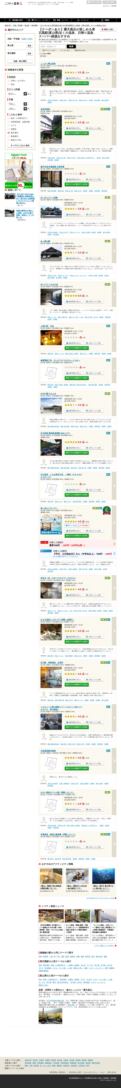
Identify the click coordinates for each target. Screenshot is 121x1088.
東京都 (59, 1060)
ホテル (55, 968)
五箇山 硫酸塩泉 (64, 783)
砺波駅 (101, 317)
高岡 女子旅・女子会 (80, 611)
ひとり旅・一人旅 (65, 968)
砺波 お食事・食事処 (71, 353)
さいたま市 (47, 1066)
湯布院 (88, 1063)
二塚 (51, 956)
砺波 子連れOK (62, 317)
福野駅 (50, 102)
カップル (90, 965)
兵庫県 (47, 1060)
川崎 (31, 1066)
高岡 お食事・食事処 (95, 611)
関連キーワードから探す (14, 1068)
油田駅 (50, 319)
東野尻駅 (104, 191)
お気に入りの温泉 (94, 2)
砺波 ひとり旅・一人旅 (76, 317)
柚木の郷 (71, 1005)
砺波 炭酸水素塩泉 (53, 426)
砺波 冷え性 (78, 191)
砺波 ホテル (83, 353)
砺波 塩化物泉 (52, 191)
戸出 (58, 956)
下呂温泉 (56, 1063)
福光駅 (91, 100)
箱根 (34, 1063)
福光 (93, 956)
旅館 (86, 968)
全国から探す (27, 39)
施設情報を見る (74, 78)
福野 (82, 956)
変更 (29, 46)
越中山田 (99, 956)
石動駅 (105, 611)
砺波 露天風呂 (93, 385)
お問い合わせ (111, 1072)
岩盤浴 (13, 129)
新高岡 (45, 956)
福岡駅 (57, 613)
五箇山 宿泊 (63, 100)
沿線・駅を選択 (20, 61)
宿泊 (40, 965)
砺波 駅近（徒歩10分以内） (78, 385)
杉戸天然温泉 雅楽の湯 (55, 1001)
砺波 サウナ (67, 501)
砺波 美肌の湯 (59, 700)
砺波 (67, 956)
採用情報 (113, 1078)
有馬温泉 (40, 1063)
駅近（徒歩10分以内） (61, 982)
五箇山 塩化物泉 (53, 100)
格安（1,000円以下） (59, 965)
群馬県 (53, 1060)
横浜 (26, 1066)
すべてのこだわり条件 (20, 145)
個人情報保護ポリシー (76, 1078)
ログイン (106, 6)
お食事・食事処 (73, 965)
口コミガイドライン (90, 1072)
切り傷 (97, 965)
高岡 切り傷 (61, 825)
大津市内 (81, 1066)
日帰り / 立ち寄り (18, 81)
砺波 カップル (52, 317)
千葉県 (41, 1060)
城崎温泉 (48, 1063)
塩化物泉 (48, 968)
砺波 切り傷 (69, 191)
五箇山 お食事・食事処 (88, 232)
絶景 (106, 968)
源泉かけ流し (78, 968)
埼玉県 (35, 1060)
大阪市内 (66, 1066)
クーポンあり (65, 50)
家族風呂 (14, 136)
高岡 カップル (52, 611)
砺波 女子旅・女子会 (91, 317)
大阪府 (65, 1060)
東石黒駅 (97, 100)
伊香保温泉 (64, 1063)
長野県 (78, 1060)
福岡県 (90, 1060)
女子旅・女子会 (106, 965)
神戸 (88, 1066)
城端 (105, 956)
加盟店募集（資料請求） (57, 1072)
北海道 (71, 1060)
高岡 (40, 956)
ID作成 (113, 6)
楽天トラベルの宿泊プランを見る (76, 83)
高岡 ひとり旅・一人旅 (65, 611)
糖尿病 (111, 968)
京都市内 (74, 1066)
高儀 (78, 956)
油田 (62, 956)
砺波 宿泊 (61, 191)
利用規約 (106, 1078)
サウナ (41, 968)
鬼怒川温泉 (96, 1063)
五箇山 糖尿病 (72, 569)
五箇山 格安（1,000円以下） (86, 158)
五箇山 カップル (74, 232)
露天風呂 (46, 965)
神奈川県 (28, 1060)
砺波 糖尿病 (69, 656)
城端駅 (57, 160)
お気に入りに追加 (95, 78)
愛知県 (84, 1060)
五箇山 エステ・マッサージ (78, 275)
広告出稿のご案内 (75, 1072)
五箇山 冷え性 (82, 100)
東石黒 (87, 956)
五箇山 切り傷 (72, 100)
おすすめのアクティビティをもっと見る (100, 898)
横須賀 (36, 1066)
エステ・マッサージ (96, 968)
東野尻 (72, 956)
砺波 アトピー (59, 656)
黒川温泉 (81, 1063)
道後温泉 (73, 1063)
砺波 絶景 (58, 859)
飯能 (54, 1066)
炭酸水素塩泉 (44, 971)
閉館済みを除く (80, 50)
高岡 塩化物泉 (52, 825)
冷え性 (83, 965)
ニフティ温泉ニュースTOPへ (104, 945)
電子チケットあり (49, 50)
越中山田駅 (105, 100)
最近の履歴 (109, 2)
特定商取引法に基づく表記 (93, 1078)
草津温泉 (28, 1063)
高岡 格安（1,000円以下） (89, 825)
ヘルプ (102, 1072)
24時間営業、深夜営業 (20, 122)
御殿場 (59, 1066)
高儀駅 (91, 191)
